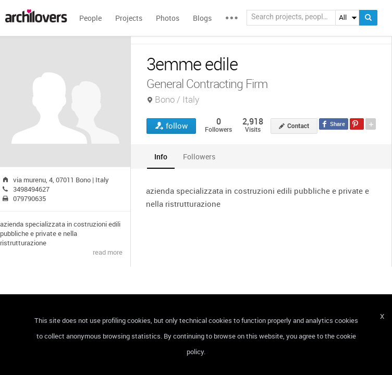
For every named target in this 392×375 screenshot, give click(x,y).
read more (108, 252)
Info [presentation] (160, 156)
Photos (167, 18)
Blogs (202, 18)
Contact (298, 126)
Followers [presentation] (199, 156)
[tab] (160, 156)
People (90, 18)
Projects (128, 18)
